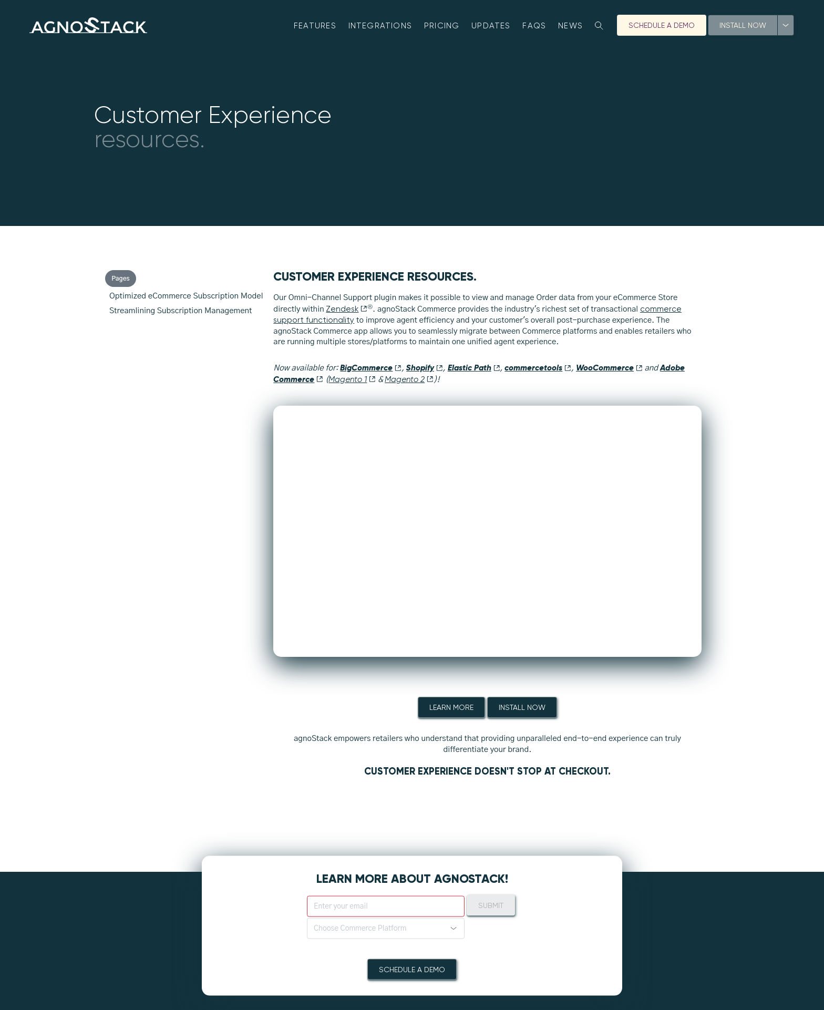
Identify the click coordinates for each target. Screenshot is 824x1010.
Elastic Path (474, 368)
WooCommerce (609, 368)
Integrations (380, 25)
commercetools (537, 368)
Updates (491, 25)
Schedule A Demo (662, 25)
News (570, 25)
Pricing (442, 25)
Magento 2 (409, 379)
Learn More (451, 707)
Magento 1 (352, 379)
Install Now (742, 25)
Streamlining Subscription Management (180, 311)
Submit (490, 905)
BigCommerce (370, 368)
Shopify (424, 368)
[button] (386, 928)
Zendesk (346, 309)
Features (315, 25)
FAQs (534, 25)
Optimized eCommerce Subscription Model (186, 296)
